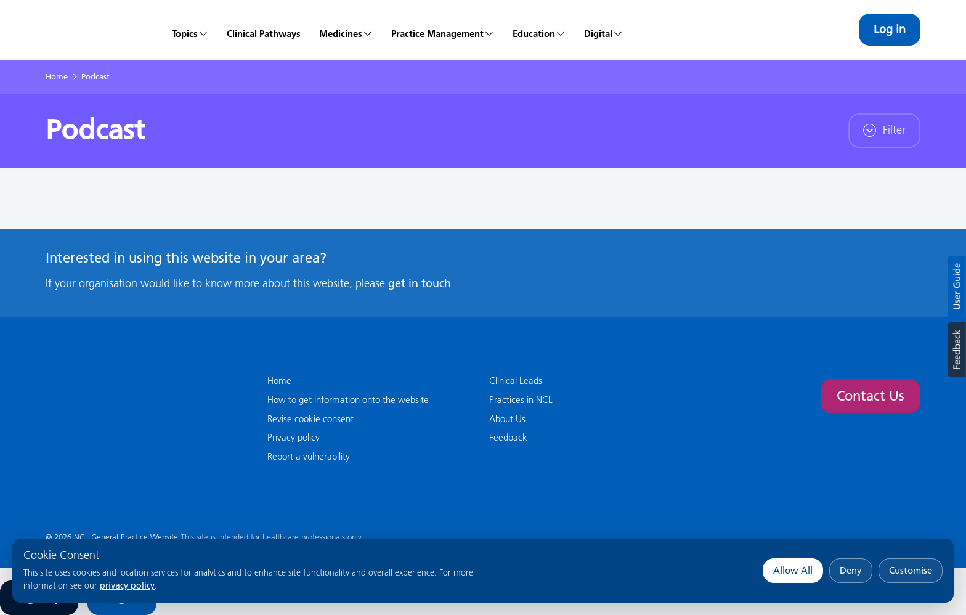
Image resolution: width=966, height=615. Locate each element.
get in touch (419, 283)
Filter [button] (884, 130)
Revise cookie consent (310, 419)
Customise (910, 570)
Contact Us (870, 396)
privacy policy (127, 585)
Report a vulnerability (308, 456)
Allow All (793, 570)
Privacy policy (293, 437)
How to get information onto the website (348, 399)
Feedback (956, 350)
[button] (346, 29)
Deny (851, 570)
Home (57, 76)
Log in (890, 29)
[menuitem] (190, 29)
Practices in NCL (521, 399)
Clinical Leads (515, 380)
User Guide (957, 286)
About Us (507, 419)
